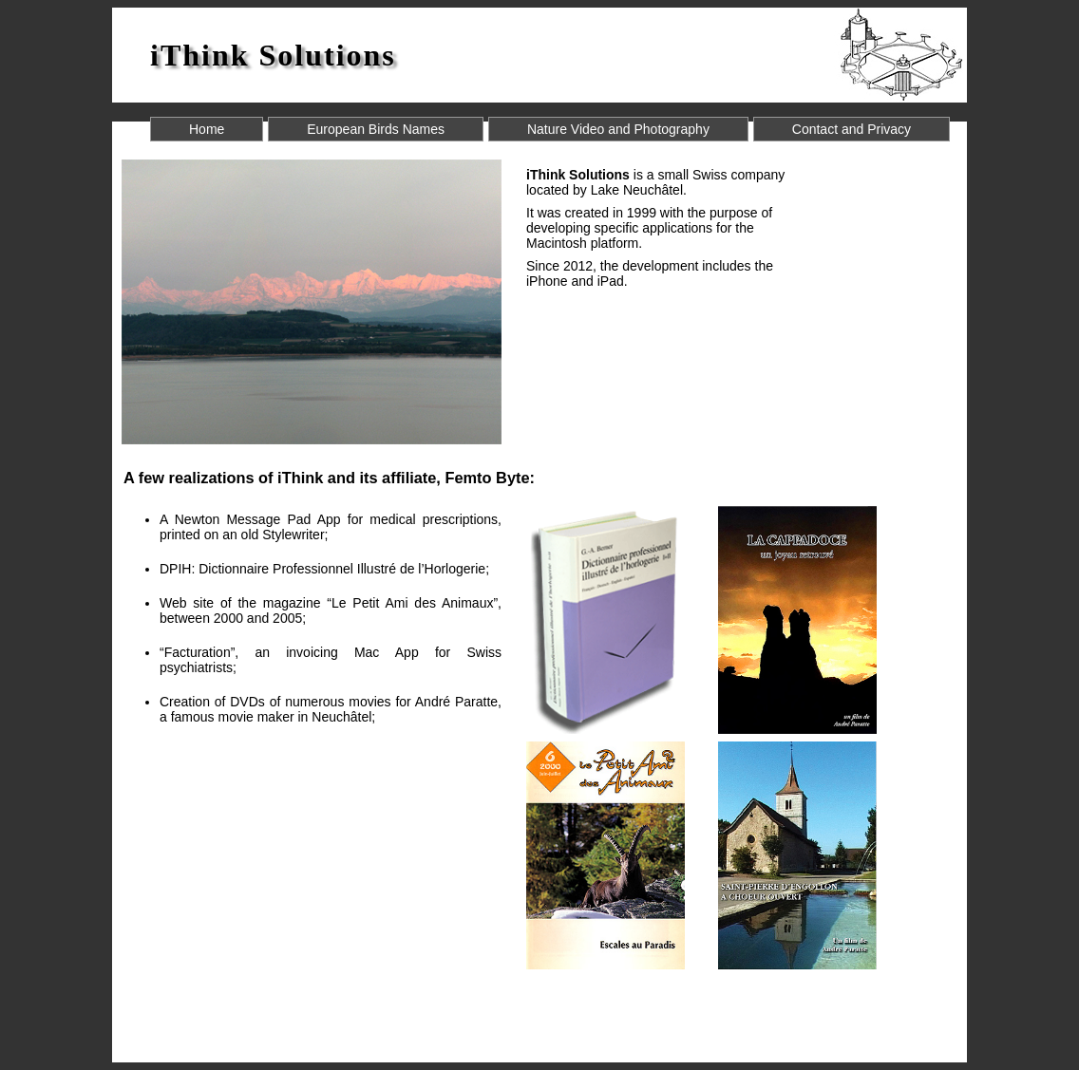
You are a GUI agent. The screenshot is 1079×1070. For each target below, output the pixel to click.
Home (206, 129)
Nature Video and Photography (618, 129)
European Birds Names (376, 129)
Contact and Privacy (851, 129)
